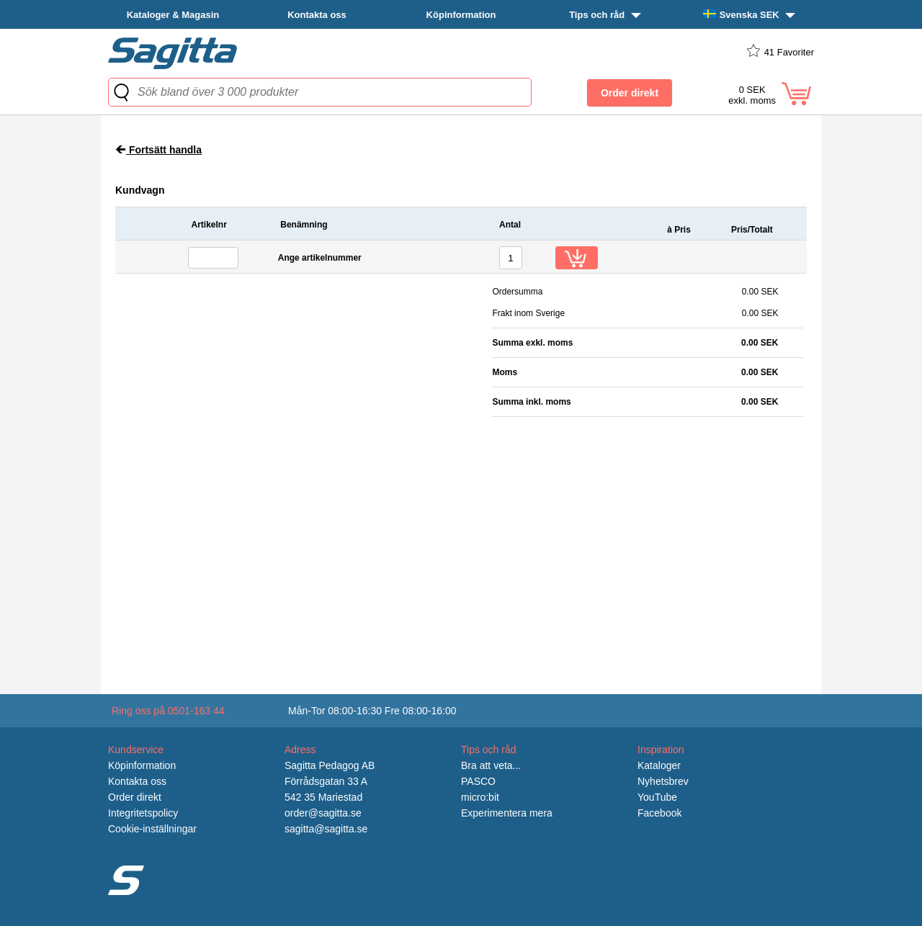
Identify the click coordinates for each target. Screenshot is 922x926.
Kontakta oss (316, 14)
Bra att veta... (491, 765)
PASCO (478, 781)
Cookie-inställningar (152, 829)
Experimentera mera (506, 813)
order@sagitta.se (323, 813)
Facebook (659, 813)
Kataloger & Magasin (173, 14)
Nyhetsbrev (663, 781)
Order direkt (134, 797)
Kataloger (659, 765)
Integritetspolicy (143, 813)
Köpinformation (461, 14)
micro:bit (480, 797)
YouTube (657, 797)
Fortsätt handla (158, 150)
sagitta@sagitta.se (326, 829)
